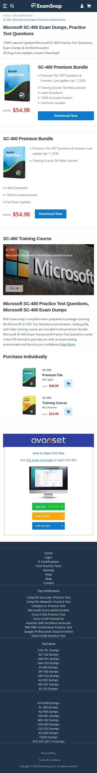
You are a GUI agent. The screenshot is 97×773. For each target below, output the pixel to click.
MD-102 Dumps (48, 720)
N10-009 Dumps (48, 703)
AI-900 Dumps (48, 667)
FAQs (48, 574)
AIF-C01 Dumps (48, 684)
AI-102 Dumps (48, 689)
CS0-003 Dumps (48, 724)
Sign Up (49, 506)
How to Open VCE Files (48, 453)
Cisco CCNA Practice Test (48, 614)
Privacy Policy (48, 753)
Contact (48, 583)
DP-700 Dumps (49, 671)
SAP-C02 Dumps (49, 676)
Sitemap (48, 570)
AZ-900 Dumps (48, 711)
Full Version (49, 526)
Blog (49, 579)
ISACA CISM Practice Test (48, 636)
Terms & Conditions (50, 760)
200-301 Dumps (48, 659)
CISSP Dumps (49, 737)
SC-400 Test (30, 324)
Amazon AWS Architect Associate (48, 623)
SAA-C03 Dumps (48, 663)
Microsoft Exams (22, 15)
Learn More (49, 516)
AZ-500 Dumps (48, 733)
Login (48, 557)
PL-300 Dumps (48, 707)
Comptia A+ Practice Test (48, 606)
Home (6, 15)
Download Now (66, 115)
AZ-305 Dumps (48, 680)
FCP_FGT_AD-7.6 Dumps (49, 741)
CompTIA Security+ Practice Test (49, 597)
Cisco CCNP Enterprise (48, 619)
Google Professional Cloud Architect (48, 631)
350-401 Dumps (48, 716)
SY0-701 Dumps (48, 650)
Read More (67, 344)
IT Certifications (48, 562)
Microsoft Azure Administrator (48, 610)
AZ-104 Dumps (48, 654)
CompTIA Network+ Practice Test (48, 602)
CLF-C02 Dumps (48, 729)
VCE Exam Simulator (39, 460)
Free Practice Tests (48, 566)
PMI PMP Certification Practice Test (48, 627)
